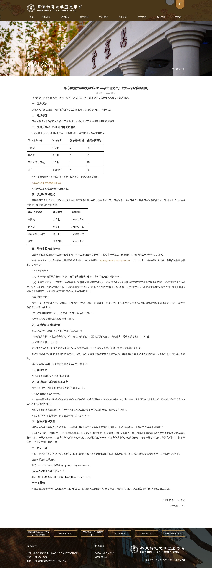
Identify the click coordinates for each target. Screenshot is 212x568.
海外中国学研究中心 (173, 533)
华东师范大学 (101, 557)
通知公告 (180, 69)
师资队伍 (65, 17)
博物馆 (178, 17)
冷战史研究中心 (65, 533)
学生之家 (142, 17)
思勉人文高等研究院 (104, 553)
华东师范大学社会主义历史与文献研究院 (38, 533)
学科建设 (103, 17)
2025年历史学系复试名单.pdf (47, 183)
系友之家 (161, 17)
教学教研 (84, 17)
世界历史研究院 (119, 533)
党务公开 (122, 17)
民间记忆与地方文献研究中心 (92, 533)
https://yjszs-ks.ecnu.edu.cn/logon (115, 260)
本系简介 (46, 17)
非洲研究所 (146, 533)
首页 (31, 17)
